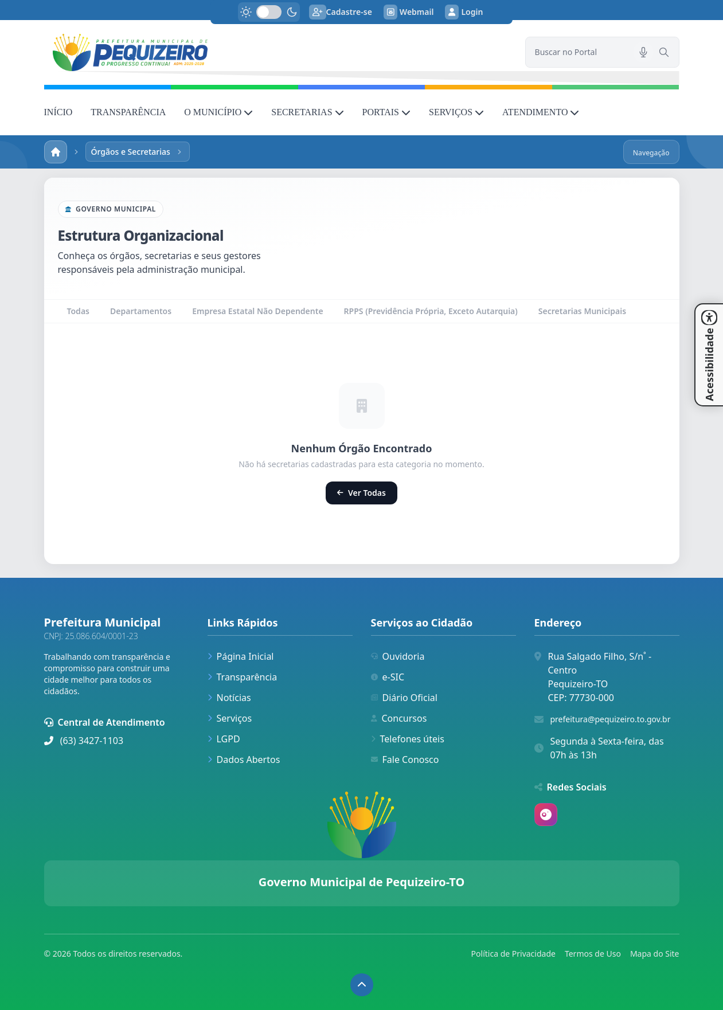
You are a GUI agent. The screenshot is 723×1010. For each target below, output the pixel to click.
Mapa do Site (654, 953)
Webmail (409, 12)
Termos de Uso (593, 953)
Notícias (229, 697)
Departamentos (140, 311)
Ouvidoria (398, 656)
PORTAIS (386, 112)
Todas (78, 311)
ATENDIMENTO (540, 112)
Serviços (230, 718)
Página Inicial (241, 656)
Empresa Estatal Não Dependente (257, 311)
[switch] (269, 12)
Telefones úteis (407, 739)
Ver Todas (361, 492)
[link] (278, 52)
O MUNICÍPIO (218, 112)
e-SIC (388, 677)
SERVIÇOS (456, 112)
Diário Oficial (404, 697)
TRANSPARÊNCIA (128, 112)
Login (464, 12)
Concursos (399, 718)
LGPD (224, 739)
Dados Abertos (244, 759)
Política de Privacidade (513, 953)
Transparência (243, 677)
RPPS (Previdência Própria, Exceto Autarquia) (431, 311)
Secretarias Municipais (582, 311)
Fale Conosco (405, 759)
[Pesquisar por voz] (643, 52)
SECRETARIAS (307, 112)
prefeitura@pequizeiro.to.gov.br (610, 719)
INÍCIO (58, 112)
